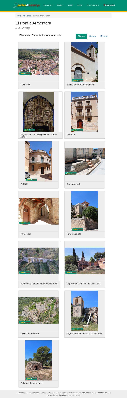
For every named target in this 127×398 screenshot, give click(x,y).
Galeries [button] (60, 5)
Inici (19, 16)
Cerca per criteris (93, 5)
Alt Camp (27, 16)
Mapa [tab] (92, 36)
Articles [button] (80, 5)
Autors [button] (70, 5)
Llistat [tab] (104, 36)
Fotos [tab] (81, 36)
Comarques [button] (48, 5)
